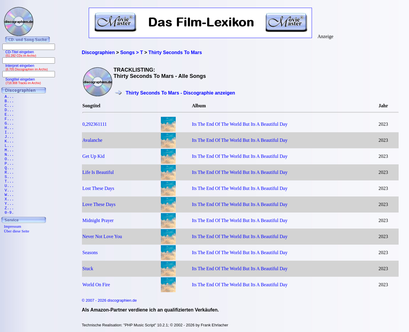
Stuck (88, 268)
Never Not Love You (102, 236)
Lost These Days (98, 188)
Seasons (90, 252)
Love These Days (99, 204)
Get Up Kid (94, 156)
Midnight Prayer (98, 220)
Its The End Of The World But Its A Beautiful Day (239, 124)
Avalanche (92, 140)
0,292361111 (95, 124)
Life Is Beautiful (98, 172)
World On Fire (96, 284)
